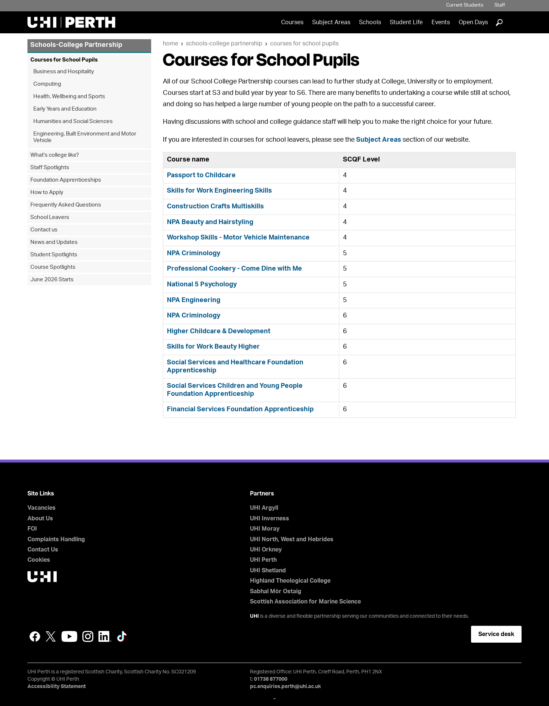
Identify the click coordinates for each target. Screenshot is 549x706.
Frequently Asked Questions (65, 205)
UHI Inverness (269, 518)
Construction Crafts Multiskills (215, 206)
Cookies (38, 560)
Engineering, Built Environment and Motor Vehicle (84, 137)
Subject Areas (331, 22)
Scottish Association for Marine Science (305, 602)
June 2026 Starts (52, 279)
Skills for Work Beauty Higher (213, 346)
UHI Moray (265, 529)
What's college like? (54, 155)
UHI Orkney (266, 550)
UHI (254, 616)
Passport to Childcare (201, 175)
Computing (47, 84)
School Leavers (49, 217)
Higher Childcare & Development (218, 331)
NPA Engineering (193, 300)
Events (441, 22)
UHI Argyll (264, 508)
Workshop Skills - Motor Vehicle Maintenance (238, 237)
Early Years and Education (65, 109)
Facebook (34, 636)
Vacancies (41, 508)
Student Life (406, 22)
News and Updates (54, 242)
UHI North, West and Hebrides (291, 539)
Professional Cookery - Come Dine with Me (234, 268)
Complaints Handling (56, 539)
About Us (40, 518)
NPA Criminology (193, 253)
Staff (499, 5)
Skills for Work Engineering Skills (219, 190)
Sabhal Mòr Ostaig (275, 591)
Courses (292, 22)
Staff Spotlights (49, 167)
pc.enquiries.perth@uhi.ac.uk (285, 686)
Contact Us (42, 550)
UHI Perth (263, 560)
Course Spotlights (52, 267)
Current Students (464, 5)
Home (170, 44)
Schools (370, 22)
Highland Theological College (290, 581)
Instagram (87, 636)
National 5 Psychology (202, 284)
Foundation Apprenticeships (65, 180)
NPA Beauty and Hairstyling (210, 222)
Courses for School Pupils (304, 44)
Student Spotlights (53, 254)
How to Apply (46, 192)
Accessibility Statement (56, 686)
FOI (32, 529)
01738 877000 (270, 679)
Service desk (496, 634)
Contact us (43, 230)
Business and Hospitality (63, 71)
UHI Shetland (268, 570)
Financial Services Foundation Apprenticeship (240, 409)
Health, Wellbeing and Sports (69, 96)
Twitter (50, 636)
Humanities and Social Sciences (73, 121)
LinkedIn (104, 636)
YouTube (69, 636)
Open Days (473, 22)
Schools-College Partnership (224, 44)
